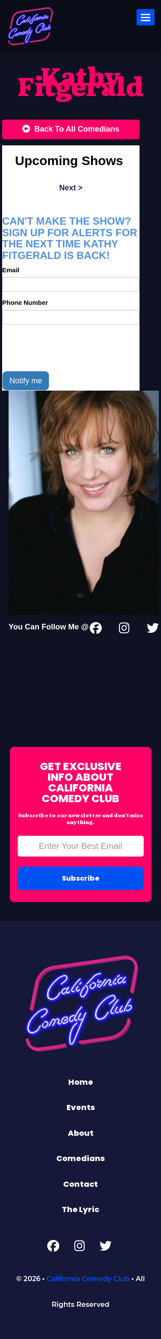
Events (81, 1107)
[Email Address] (81, 846)
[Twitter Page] (153, 630)
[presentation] (67, 347)
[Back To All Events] (71, 129)
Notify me (25, 380)
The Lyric (80, 1209)
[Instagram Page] (124, 630)
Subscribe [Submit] (81, 878)
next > (71, 188)
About (81, 1133)
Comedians (80, 1158)
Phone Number (25, 302)
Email (10, 270)
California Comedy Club (88, 1279)
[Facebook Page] (53, 1248)
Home (80, 1082)
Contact (80, 1184)
